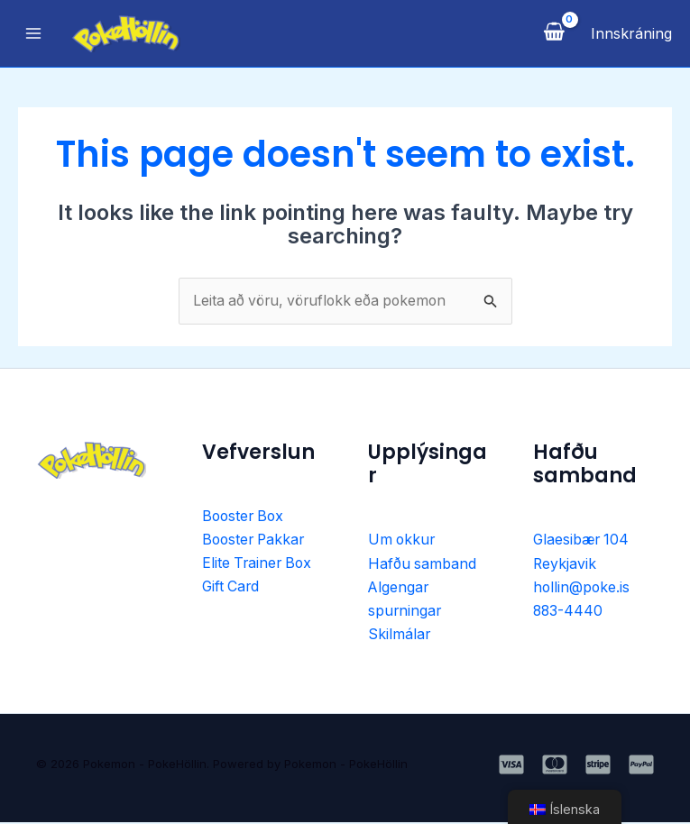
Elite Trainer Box (259, 564)
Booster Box (245, 517)
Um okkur (402, 541)
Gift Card (232, 589)
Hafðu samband (422, 564)
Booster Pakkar (255, 541)
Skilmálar (399, 636)
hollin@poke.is (582, 589)
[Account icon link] (631, 33)
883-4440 (568, 612)
